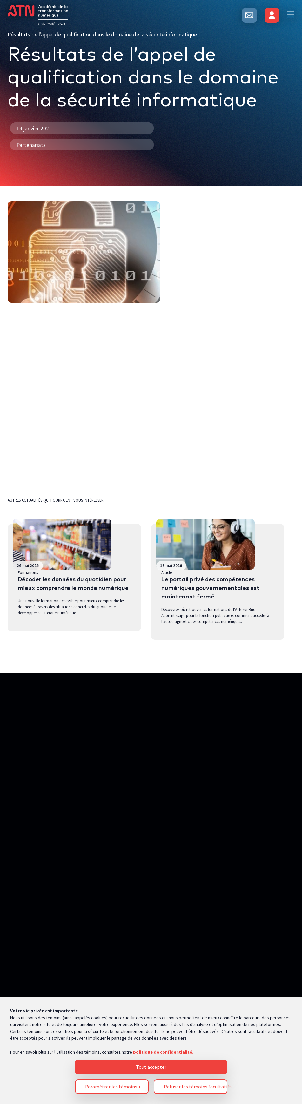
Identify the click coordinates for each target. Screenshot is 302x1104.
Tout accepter (151, 923)
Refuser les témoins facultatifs (195, 943)
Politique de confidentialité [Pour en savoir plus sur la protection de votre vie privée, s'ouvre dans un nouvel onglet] (38, 1011)
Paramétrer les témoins (113, 943)
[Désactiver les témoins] (285, 1059)
